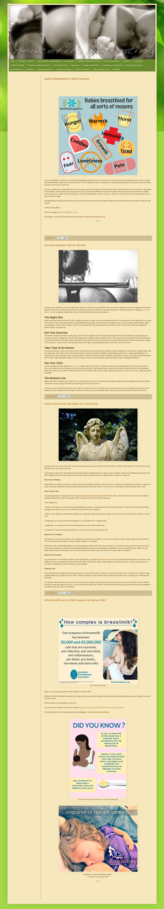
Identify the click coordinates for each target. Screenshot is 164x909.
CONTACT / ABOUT (26, 61)
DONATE (116, 69)
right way (109, 487)
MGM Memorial (16, 69)
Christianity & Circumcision (112, 65)
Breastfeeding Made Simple (98, 712)
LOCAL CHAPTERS (112, 61)
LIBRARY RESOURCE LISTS (89, 61)
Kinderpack (138, 61)
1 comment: (50, 238)
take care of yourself (106, 559)
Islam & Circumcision (135, 65)
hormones (76, 366)
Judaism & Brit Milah (91, 65)
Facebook (29, 69)
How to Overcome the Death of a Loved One (71, 403)
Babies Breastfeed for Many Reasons (66, 78)
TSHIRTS (126, 61)
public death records (58, 509)
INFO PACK (69, 61)
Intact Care (75, 65)
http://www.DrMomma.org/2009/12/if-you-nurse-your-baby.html (101, 707)
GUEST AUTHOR (17, 65)
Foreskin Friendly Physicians (39, 65)
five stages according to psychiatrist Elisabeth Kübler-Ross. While (97, 496)
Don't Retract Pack (60, 65)
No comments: (51, 396)
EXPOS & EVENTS (82, 69)
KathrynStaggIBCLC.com (68, 212)
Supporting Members (45, 69)
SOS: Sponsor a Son (101, 69)
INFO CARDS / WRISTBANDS (49, 61)
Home (12, 61)
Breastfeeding (49, 703)
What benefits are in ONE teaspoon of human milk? (75, 600)
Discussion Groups (64, 69)
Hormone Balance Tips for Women (65, 245)
